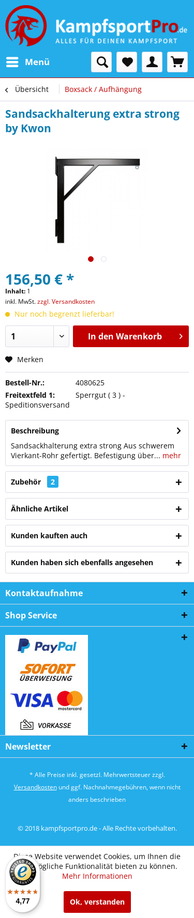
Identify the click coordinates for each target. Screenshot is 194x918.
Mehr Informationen (97, 876)
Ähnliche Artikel (39, 509)
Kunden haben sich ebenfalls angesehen (82, 562)
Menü (28, 61)
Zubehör (34, 482)
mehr (170, 455)
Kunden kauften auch (49, 535)
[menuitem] (27, 62)
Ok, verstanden (97, 902)
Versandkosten (35, 787)
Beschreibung (35, 430)
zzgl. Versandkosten (66, 301)
